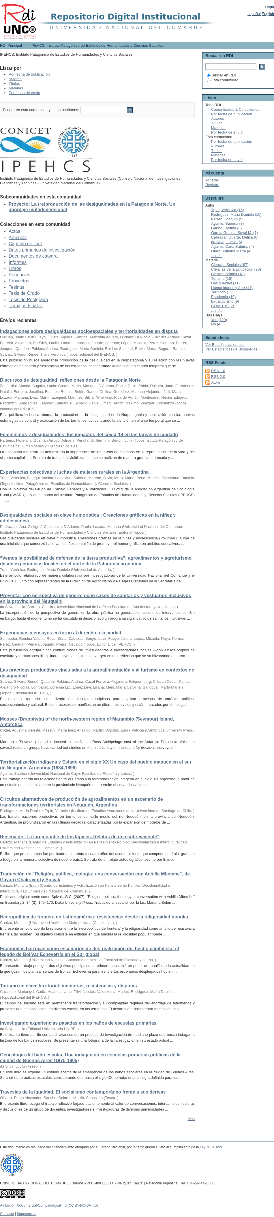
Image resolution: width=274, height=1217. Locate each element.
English (268, 14)
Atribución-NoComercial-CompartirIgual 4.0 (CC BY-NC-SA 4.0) (49, 1205)
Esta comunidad (222, 80)
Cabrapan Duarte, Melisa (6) (234, 237)
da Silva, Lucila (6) (226, 242)
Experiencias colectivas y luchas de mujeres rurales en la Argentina (74, 472)
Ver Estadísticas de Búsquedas (231, 349)
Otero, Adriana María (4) (231, 251)
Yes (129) (219, 320)
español (254, 14)
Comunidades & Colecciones (235, 109)
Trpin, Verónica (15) (227, 210)
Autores (15, 79)
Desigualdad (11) (225, 283)
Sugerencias (26, 1214)
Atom (215, 382)
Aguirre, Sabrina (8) (227, 223)
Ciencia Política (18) (228, 274)
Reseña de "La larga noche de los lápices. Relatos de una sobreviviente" (79, 836)
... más (216, 256)
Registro (212, 185)
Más (191, 1119)
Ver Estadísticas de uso (225, 344)
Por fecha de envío (24, 93)
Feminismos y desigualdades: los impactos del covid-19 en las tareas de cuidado (89, 434)
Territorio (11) (222, 292)
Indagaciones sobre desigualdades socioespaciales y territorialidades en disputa (89, 331)
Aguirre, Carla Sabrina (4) (232, 246)
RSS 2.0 (218, 376)
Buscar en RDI (221, 75)
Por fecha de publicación (29, 74)
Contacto (7, 1214)
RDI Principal (11, 45)
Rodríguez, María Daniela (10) (236, 214)
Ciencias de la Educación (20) (236, 269)
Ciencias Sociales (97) (229, 264)
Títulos (14, 83)
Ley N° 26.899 (211, 1147)
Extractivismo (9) (225, 301)
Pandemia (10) (223, 297)
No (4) (216, 324)
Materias (16, 88)
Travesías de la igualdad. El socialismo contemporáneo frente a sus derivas (83, 1092)
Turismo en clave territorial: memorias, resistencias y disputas (68, 985)
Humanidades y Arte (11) (232, 288)
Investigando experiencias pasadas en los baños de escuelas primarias (78, 1023)
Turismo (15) (221, 278)
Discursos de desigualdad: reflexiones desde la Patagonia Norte (70, 380)
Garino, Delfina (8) (226, 228)
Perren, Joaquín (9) (227, 219)
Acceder (212, 180)
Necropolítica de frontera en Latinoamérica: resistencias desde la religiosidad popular (94, 916)
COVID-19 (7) (222, 306)
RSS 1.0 (218, 371)
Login (269, 7)
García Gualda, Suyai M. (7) (234, 232)
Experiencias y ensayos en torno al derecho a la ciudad (60, 632)
